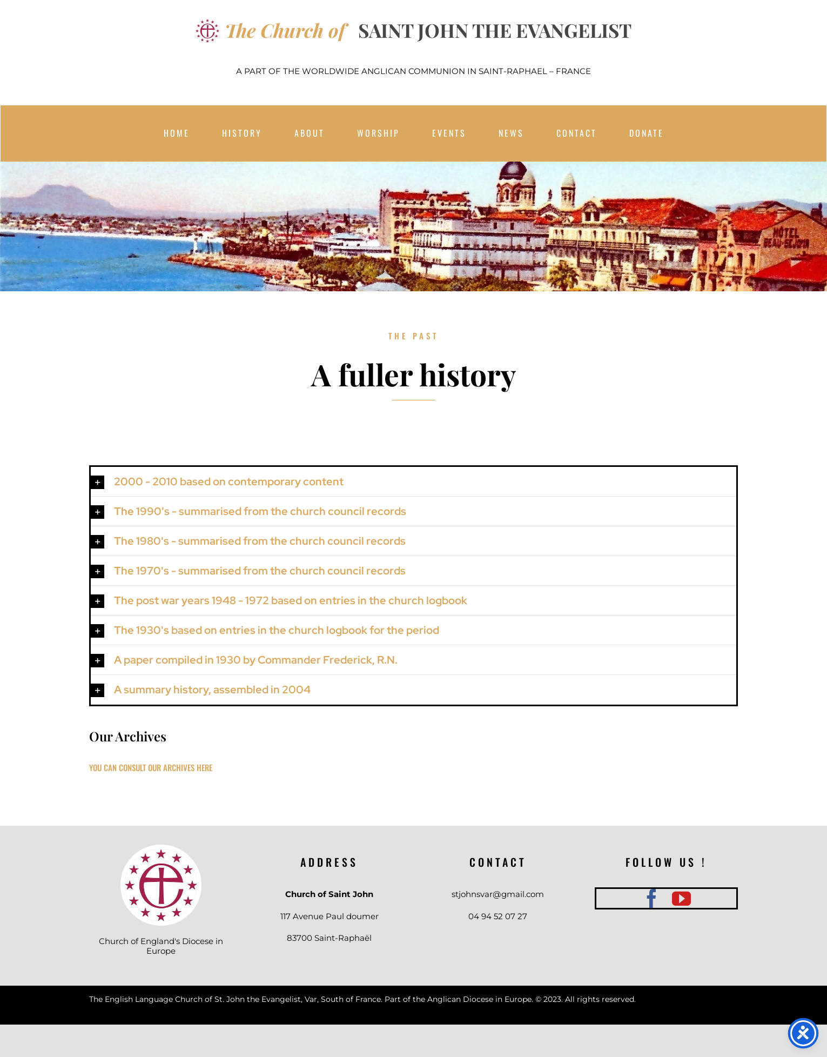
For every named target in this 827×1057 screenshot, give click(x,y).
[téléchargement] (161, 853)
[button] (413, 481)
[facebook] (651, 898)
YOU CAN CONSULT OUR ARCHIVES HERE (150, 767)
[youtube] (681, 898)
